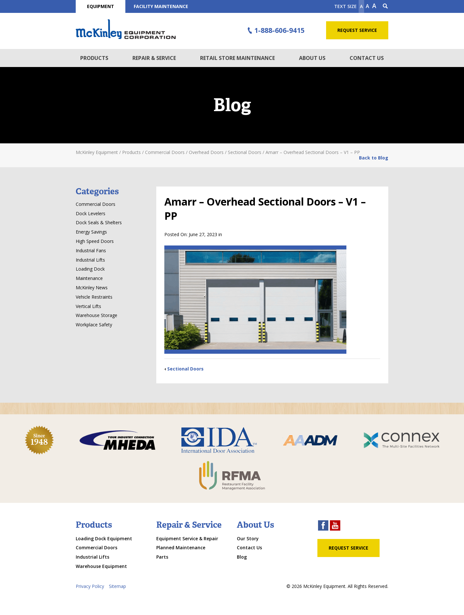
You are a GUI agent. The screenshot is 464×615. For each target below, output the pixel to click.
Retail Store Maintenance (237, 58)
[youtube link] (335, 526)
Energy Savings (91, 232)
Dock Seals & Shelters (99, 222)
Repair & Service (154, 58)
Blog (242, 557)
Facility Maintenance (161, 6)
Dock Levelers (90, 213)
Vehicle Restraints (94, 297)
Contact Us (367, 58)
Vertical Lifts (88, 306)
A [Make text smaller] (361, 6)
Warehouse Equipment (101, 566)
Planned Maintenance (180, 547)
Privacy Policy (90, 586)
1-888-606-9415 (275, 30)
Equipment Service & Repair (187, 538)
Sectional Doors (185, 369)
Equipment (100, 6)
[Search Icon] (385, 6)
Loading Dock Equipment (104, 538)
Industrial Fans (91, 250)
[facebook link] (323, 526)
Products (94, 58)
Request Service (357, 30)
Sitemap (117, 586)
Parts (162, 557)
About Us (312, 58)
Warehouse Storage (96, 315)
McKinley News (92, 287)
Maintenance (89, 278)
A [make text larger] (374, 6)
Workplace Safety (94, 325)
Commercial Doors (95, 204)
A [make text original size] (367, 6)
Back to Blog (373, 158)
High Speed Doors (95, 241)
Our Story (248, 538)
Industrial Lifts (90, 260)
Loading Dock (90, 269)
